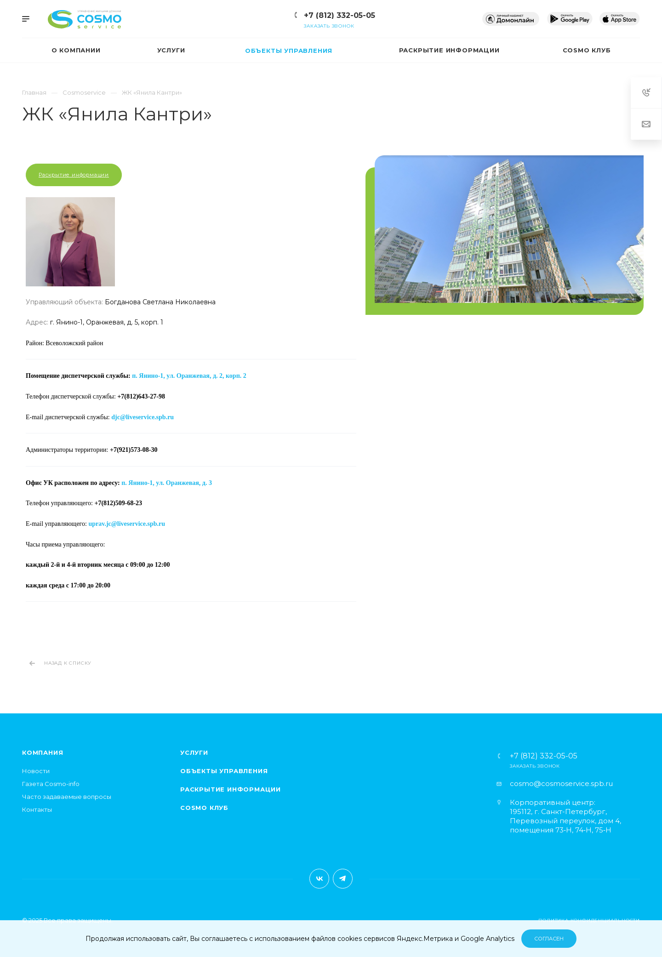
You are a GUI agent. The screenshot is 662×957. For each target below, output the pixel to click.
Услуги (194, 752)
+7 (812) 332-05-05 (339, 15)
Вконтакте (319, 879)
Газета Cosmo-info (51, 783)
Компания (42, 752)
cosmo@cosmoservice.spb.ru (561, 783)
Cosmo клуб (204, 807)
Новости (36, 771)
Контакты (37, 809)
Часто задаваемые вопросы (66, 796)
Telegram (343, 879)
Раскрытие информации (74, 174)
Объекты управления (224, 771)
